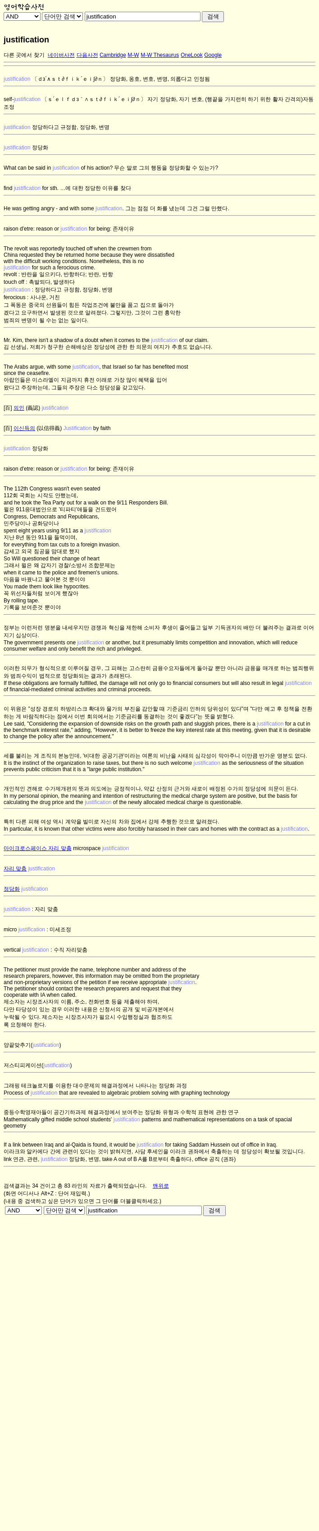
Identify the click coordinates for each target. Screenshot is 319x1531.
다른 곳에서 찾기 (24, 55)
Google (213, 55)
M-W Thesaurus (160, 55)
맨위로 (161, 1186)
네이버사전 (61, 55)
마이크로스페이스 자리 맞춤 (38, 848)
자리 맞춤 (15, 868)
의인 (19, 408)
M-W (133, 55)
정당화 (12, 889)
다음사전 (87, 55)
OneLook (192, 55)
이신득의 (24, 428)
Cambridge (113, 55)
